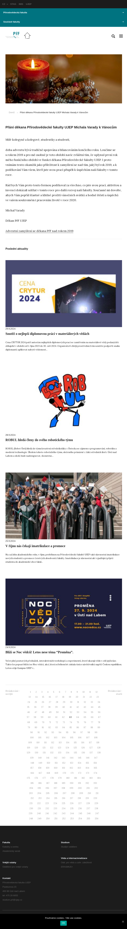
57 (28, 717)
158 (39, 767)
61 (56, 717)
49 (50, 712)
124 (67, 747)
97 (81, 732)
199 (71, 788)
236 (80, 808)
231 (39, 808)
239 (30, 813)
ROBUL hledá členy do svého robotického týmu (39, 440)
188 (55, 783)
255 (88, 818)
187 (47, 783)
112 (52, 742)
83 (56, 727)
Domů (12, 112)
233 (55, 808)
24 (29, 702)
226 (72, 803)
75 (78, 722)
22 (90, 697)
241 (47, 813)
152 (63, 762)
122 (51, 747)
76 (85, 722)
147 (95, 757)
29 (64, 702)
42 (77, 707)
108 (95, 737)
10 (84, 692)
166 (32, 773)
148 (32, 762)
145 (79, 757)
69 (36, 722)
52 (71, 712)
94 (60, 732)
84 (63, 727)
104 (63, 737)
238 (96, 808)
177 (44, 778)
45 (99, 707)
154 (79, 762)
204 (39, 793)
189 (63, 783)
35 (28, 707)
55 (92, 712)
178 (52, 778)
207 (64, 793)
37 (42, 707)
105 (71, 737)
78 (99, 722)
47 (36, 712)
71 (50, 722)
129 (28, 752)
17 (57, 697)
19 (70, 697)
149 (40, 762)
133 (59, 752)
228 (88, 803)
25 (36, 702)
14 (36, 697)
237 (88, 808)
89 (99, 727)
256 (96, 818)
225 (63, 803)
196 (47, 788)
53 (78, 712)
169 (56, 773)
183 (91, 778)
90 (31, 732)
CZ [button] (5, 4)
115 (75, 742)
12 (97, 692)
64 (77, 717)
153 (71, 762)
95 (67, 732)
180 (68, 778)
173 (87, 773)
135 (75, 752)
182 (83, 778)
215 (55, 798)
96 (74, 732)
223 (47, 803)
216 (63, 798)
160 (55, 767)
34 (99, 702)
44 (92, 707)
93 (52, 732)
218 (79, 798)
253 (72, 818)
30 (71, 702)
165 (95, 767)
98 (88, 732)
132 (51, 752)
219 (87, 798)
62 (63, 717)
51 (64, 712)
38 (49, 707)
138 (99, 752)
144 (71, 757)
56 (99, 712)
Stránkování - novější (12, 693)
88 (92, 727)
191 (79, 783)
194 (31, 788)
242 (55, 813)
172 (79, 773)
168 (48, 773)
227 (80, 803)
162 (71, 767)
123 (59, 747)
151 (56, 762)
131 (44, 752)
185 (32, 783)
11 (90, 692)
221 (31, 803)
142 (55, 757)
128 (98, 747)
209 (81, 793)
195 (39, 788)
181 (75, 778)
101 (39, 737)
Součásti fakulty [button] (63, 22)
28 (57, 702)
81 (43, 727)
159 (47, 767)
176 (36, 778)
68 (28, 722)
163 (79, 767)
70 (43, 722)
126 (83, 747)
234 (63, 808)
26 (43, 702)
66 (92, 717)
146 (87, 757)
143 (63, 757)
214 (47, 798)
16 (50, 697)
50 (57, 712)
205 (47, 793)
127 (91, 747)
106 (80, 737)
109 (30, 742)
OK (63, 923)
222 (39, 803)
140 (40, 757)
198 (63, 788)
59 (42, 717)
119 (28, 747)
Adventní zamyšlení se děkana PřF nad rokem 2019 (39, 231)
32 (85, 702)
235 (72, 808)
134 (67, 752)
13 (30, 697)
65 (85, 717)
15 (43, 697)
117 (90, 742)
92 (45, 732)
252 (64, 818)
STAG (13, 4)
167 (40, 773)
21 (84, 697)
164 (87, 767)
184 (99, 778)
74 (71, 722)
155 (87, 762)
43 (85, 707)
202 (96, 788)
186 (40, 783)
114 (67, 742)
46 (28, 712)
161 (63, 767)
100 (32, 737)
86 (78, 727)
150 (48, 762)
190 (71, 783)
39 (56, 707)
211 (97, 793)
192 (87, 783)
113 (60, 742)
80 (36, 727)
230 (31, 808)
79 (29, 727)
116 (82, 742)
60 (49, 717)
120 (36, 747)
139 (32, 757)
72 (57, 722)
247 (97, 813)
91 (39, 732)
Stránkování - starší (115, 693)
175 (28, 778)
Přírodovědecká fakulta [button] (63, 12)
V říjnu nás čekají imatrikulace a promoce (35, 546)
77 (92, 722)
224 (55, 803)
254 (80, 818)
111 (45, 742)
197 (55, 788)
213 (40, 798)
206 (56, 793)
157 (32, 767)
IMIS (21, 4)
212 (32, 798)
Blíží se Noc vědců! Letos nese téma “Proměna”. (39, 652)
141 (47, 757)
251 (55, 818)
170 (64, 773)
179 (60, 778)
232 (47, 808)
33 (92, 702)
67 (99, 717)
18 (63, 697)
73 (64, 722)
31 (78, 702)
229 (96, 803)
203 (31, 793)
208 (73, 793)
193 (95, 783)
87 (85, 727)
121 (44, 747)
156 (95, 762)
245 (80, 813)
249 (39, 818)
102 (47, 737)
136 (83, 752)
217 (71, 798)
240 (39, 813)
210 (89, 793)
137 (91, 752)
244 (72, 813)
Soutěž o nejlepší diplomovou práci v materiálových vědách (47, 334)
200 (80, 788)
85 (71, 727)
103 (55, 737)
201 (88, 788)
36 (35, 707)
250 (48, 818)
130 (36, 752)
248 (31, 818)
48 (43, 712)
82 (49, 727)
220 (95, 798)
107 (87, 737)
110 (38, 742)
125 (75, 747)
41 (71, 707)
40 (63, 707)
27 (50, 702)
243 (63, 813)
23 (97, 697)
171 (72, 773)
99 (96, 732)
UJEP (29, 4)
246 (89, 813)
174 (95, 773)
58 (35, 717)
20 (77, 697)
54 (85, 712)
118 (97, 742)
